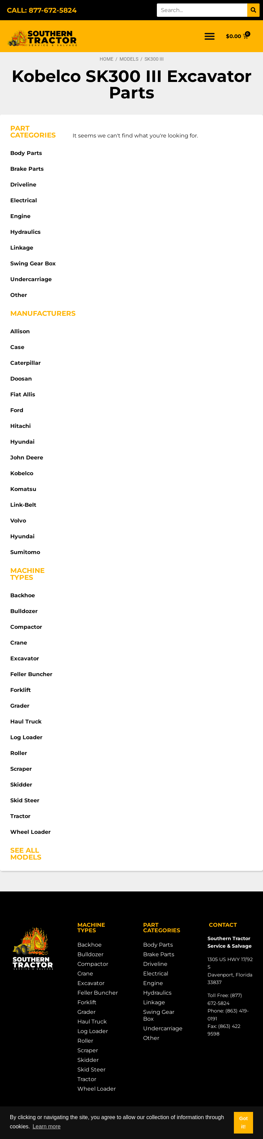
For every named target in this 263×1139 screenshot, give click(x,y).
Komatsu (23, 489)
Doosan (21, 378)
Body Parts (26, 153)
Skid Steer (24, 800)
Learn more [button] (47, 1126)
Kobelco (21, 473)
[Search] (253, 10)
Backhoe (22, 595)
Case (17, 347)
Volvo (18, 520)
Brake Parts (27, 169)
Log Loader (26, 737)
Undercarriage (31, 279)
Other (18, 295)
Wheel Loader (30, 832)
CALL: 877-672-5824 (42, 10)
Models (129, 59)
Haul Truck (25, 721)
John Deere (26, 457)
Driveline (23, 184)
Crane (18, 642)
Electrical (23, 200)
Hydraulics (25, 232)
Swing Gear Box (33, 263)
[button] (209, 36)
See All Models (25, 853)
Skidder (21, 784)
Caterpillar (25, 363)
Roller (18, 753)
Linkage (21, 247)
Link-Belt (23, 505)
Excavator (24, 658)
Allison (20, 331)
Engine (20, 216)
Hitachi (20, 426)
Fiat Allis (22, 394)
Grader (19, 706)
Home (106, 59)
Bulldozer (24, 611)
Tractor (20, 816)
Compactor (26, 627)
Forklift (20, 690)
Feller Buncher (31, 674)
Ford (16, 410)
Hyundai (22, 442)
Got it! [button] (243, 1122)
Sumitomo (25, 552)
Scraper (21, 769)
